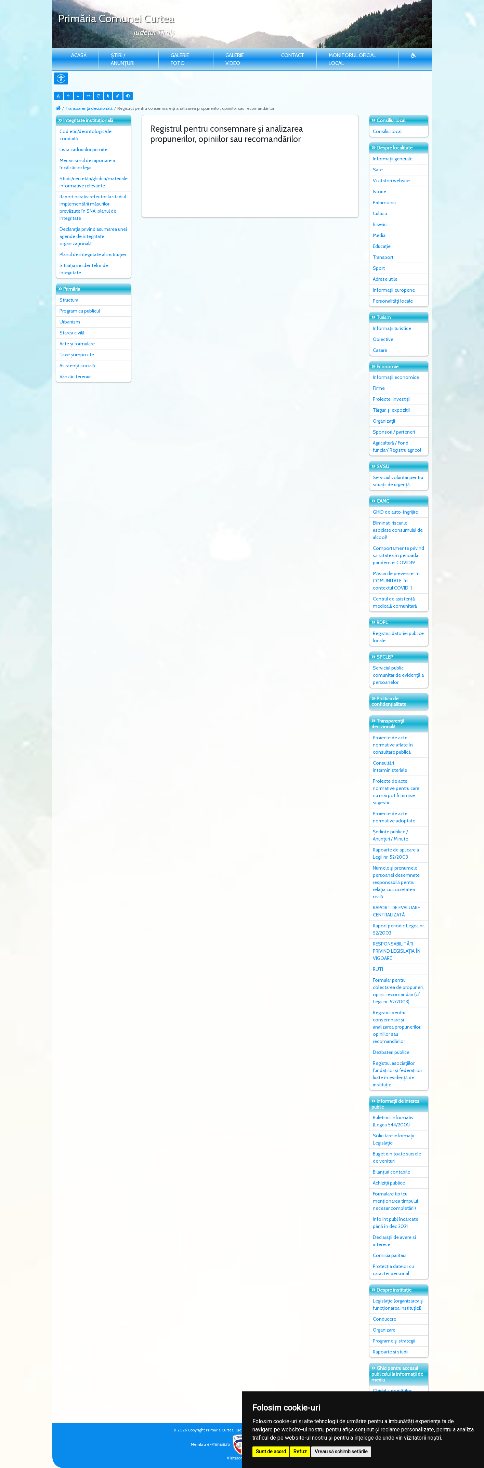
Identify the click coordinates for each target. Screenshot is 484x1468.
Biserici (380, 224)
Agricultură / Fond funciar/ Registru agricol (397, 446)
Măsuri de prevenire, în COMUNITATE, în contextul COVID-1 (396, 580)
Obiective (383, 339)
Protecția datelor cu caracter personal (393, 1270)
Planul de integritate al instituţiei (93, 254)
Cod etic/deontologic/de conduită (86, 135)
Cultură (380, 213)
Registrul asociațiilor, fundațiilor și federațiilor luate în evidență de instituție (397, 1074)
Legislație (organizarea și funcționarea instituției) (398, 1304)
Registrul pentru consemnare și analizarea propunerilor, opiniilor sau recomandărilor (397, 1026)
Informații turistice (392, 328)
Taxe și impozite (77, 355)
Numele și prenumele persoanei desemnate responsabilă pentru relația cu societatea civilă (396, 882)
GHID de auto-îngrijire (395, 512)
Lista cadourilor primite (83, 149)
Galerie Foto (180, 59)
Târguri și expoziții (391, 410)
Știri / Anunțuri (122, 59)
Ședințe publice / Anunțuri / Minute (390, 835)
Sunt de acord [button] (271, 1451)
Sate (378, 170)
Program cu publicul (80, 311)
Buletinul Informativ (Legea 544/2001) (393, 1121)
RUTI (378, 969)
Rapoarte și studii (390, 1352)
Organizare (384, 1330)
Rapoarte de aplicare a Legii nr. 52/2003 (396, 853)
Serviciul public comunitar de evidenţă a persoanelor (398, 675)
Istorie (379, 191)
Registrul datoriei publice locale (398, 637)
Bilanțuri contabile (391, 1172)
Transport (383, 257)
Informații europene (394, 290)
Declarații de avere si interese (394, 1240)
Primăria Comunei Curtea (116, 18)
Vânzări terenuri (76, 376)
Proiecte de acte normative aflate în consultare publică (393, 745)
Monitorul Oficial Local (352, 59)
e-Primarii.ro (229, 1444)
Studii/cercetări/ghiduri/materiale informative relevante (94, 182)
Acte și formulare (77, 344)
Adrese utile (385, 279)
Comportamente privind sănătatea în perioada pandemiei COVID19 (398, 555)
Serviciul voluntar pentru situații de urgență (398, 481)
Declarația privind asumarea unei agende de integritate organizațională (93, 236)
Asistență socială (77, 365)
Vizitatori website (391, 180)
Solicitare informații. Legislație (394, 1139)
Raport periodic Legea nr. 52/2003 (399, 929)
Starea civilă (72, 333)
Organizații (384, 421)
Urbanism (70, 322)
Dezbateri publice (391, 1052)
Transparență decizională (89, 108)
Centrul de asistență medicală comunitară (395, 602)
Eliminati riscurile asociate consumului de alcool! (398, 530)
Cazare (380, 350)
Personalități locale (393, 301)
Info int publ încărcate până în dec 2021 (395, 1222)
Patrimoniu (384, 202)
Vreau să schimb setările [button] (341, 1451)
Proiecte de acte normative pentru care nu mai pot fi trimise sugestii (396, 792)
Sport (379, 268)
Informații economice (396, 377)
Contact (292, 55)
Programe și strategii (394, 1341)
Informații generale (393, 159)
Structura (69, 300)
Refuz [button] (300, 1451)
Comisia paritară (390, 1255)
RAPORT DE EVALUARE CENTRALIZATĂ (396, 911)
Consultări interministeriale (390, 766)
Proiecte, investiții (391, 399)
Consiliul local (387, 131)
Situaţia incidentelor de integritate (84, 269)
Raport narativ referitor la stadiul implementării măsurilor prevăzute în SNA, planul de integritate (93, 207)
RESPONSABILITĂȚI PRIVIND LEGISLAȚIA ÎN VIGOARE (396, 951)
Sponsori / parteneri (394, 432)
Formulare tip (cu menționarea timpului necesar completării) (395, 1201)
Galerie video (234, 59)
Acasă (79, 55)
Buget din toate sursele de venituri (397, 1157)
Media (379, 235)
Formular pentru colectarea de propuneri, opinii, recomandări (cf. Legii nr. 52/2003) (398, 991)
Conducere (384, 1319)
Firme (379, 388)
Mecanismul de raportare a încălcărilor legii (87, 164)
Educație (382, 246)
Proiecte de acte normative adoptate (394, 817)
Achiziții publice (389, 1183)
